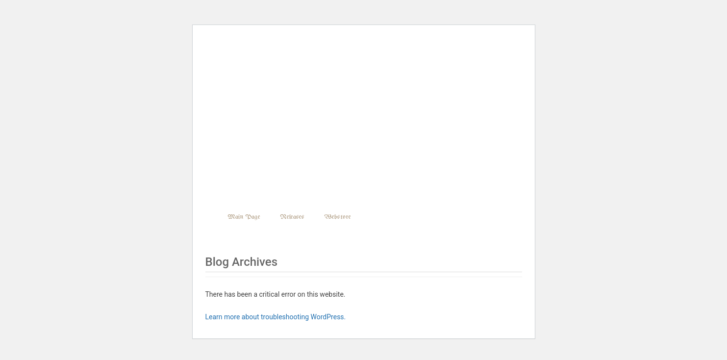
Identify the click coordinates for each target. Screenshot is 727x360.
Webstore (337, 217)
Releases (292, 217)
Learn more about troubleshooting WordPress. (275, 317)
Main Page (243, 217)
